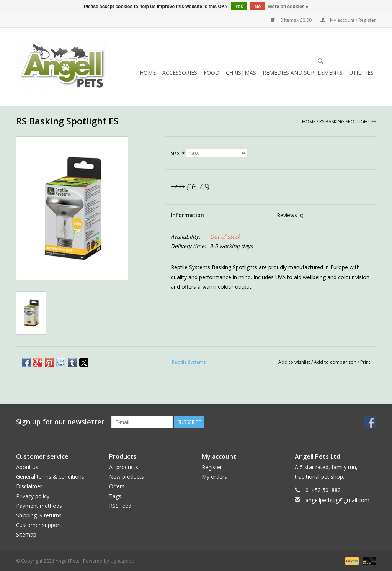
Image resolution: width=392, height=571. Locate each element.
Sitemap (26, 534)
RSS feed (120, 505)
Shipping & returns (39, 515)
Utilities (361, 72)
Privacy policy (32, 496)
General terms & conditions (50, 476)
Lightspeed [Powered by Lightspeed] (122, 561)
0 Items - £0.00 (292, 20)
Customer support (38, 524)
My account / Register (348, 20)
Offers (116, 486)
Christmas (241, 72)
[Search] (345, 61)
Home (148, 72)
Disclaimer (29, 486)
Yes (239, 6)
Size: (177, 153)
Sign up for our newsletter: (61, 422)
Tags (115, 496)
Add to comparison (336, 362)
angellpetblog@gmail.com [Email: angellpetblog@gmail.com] (337, 500)
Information (187, 215)
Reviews (290, 215)
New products (126, 476)
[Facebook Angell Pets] (370, 422)
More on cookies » (288, 6)
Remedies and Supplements (303, 72)
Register (212, 467)
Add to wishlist (294, 362)
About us (27, 467)
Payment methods (39, 505)
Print (365, 362)
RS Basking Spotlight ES (347, 121)
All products (123, 467)
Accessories (179, 72)
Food (211, 72)
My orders (214, 476)
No (258, 6)
